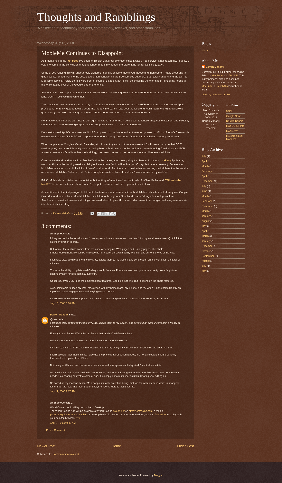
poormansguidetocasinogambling (68, 414)
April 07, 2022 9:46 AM (63, 422)
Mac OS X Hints (235, 125)
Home (116, 446)
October (206, 251)
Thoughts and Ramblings (96, 16)
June (204, 191)
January (206, 215)
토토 (78, 417)
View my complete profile (216, 94)
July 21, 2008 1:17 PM (62, 391)
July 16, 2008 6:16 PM (62, 303)
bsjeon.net (119, 410)
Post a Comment (55, 430)
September (208, 255)
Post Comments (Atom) (66, 454)
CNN (229, 110)
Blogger (158, 475)
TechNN (233, 75)
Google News (233, 116)
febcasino (160, 414)
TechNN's (222, 86)
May (204, 225)
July (204, 156)
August (206, 221)
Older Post (185, 446)
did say (166, 160)
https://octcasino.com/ (141, 410)
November (207, 206)
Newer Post (46, 446)
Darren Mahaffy (59, 314)
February (207, 171)
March (205, 166)
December (207, 181)
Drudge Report (234, 120)
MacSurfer (217, 75)
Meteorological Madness (234, 137)
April (204, 161)
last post (72, 60)
